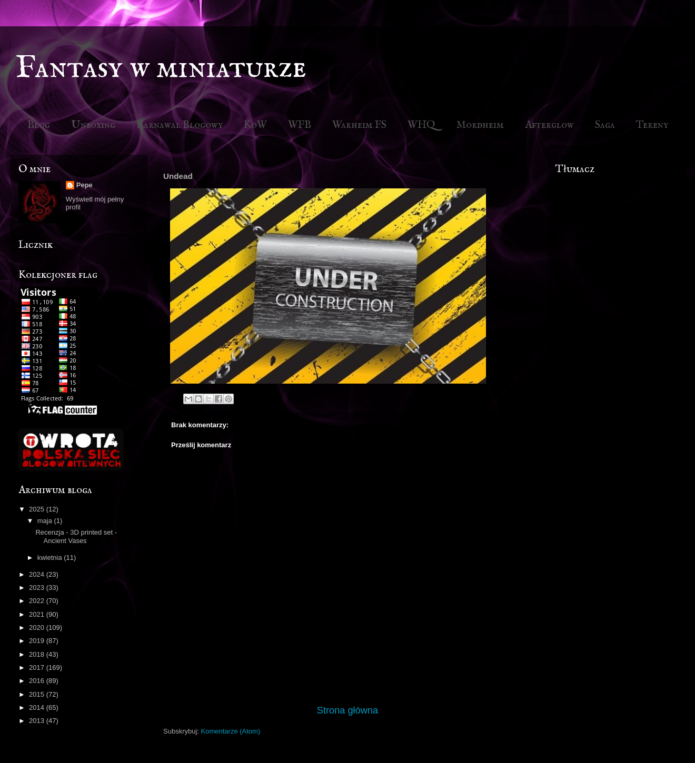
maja (45, 521)
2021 (37, 614)
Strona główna (347, 710)
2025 (37, 509)
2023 (37, 587)
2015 (37, 694)
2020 (37, 627)
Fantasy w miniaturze (161, 68)
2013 (37, 721)
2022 (37, 601)
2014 (37, 707)
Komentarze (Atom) (231, 731)
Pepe (84, 185)
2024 (37, 574)
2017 (37, 667)
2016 (37, 681)
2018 (37, 654)
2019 (37, 641)
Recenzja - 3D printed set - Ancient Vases (76, 536)
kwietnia (50, 557)
